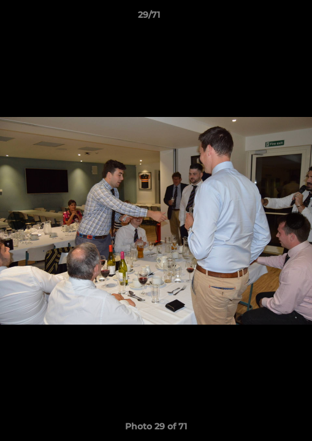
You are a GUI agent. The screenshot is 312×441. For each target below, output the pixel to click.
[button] (268, 17)
